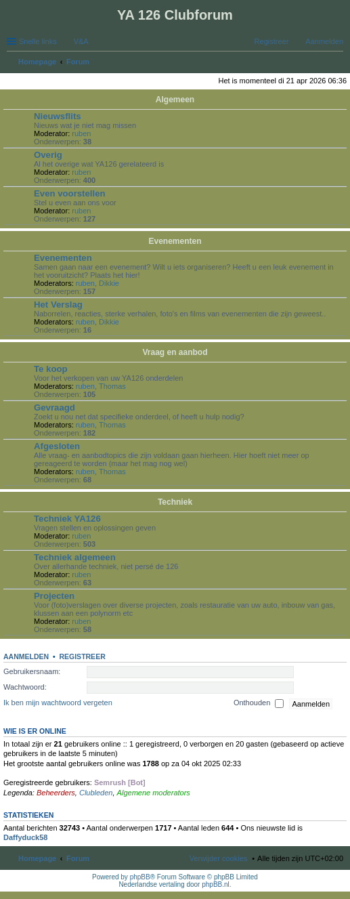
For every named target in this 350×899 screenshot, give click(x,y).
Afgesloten (57, 446)
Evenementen (174, 241)
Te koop (51, 369)
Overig (48, 155)
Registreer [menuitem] (272, 41)
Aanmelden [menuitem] (324, 41)
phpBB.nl (215, 884)
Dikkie (109, 283)
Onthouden (259, 704)
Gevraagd (54, 407)
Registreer (82, 656)
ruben (81, 133)
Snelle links (38, 41)
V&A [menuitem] (81, 41)
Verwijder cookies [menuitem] (219, 858)
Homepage (37, 858)
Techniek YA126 (67, 519)
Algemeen (175, 99)
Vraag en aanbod (174, 352)
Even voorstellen (70, 193)
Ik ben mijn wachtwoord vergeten (57, 703)
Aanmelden (26, 656)
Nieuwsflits (57, 116)
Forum (77, 858)
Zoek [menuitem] (339, 63)
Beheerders (56, 793)
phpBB (140, 877)
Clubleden (96, 793)
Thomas (112, 386)
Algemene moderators (153, 793)
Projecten (54, 596)
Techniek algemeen (75, 557)
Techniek (175, 502)
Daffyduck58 (25, 837)
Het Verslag (58, 304)
